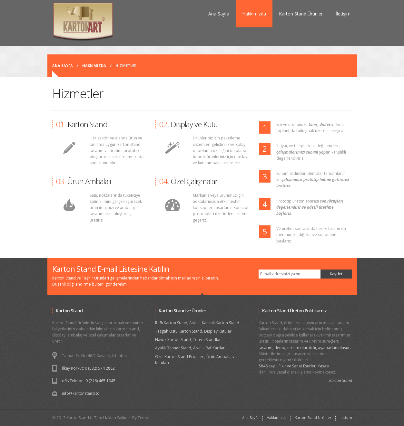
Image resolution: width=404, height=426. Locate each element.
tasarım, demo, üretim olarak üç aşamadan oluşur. (305, 347)
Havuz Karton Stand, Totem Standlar (188, 339)
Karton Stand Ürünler (301, 14)
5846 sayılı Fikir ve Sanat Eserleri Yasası (294, 366)
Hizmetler (126, 65)
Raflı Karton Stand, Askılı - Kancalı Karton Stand (197, 323)
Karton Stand (340, 380)
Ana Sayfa (218, 14)
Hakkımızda (254, 14)
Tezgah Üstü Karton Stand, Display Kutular (193, 331)
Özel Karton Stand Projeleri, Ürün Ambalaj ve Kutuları (196, 359)
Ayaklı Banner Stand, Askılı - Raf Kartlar (190, 348)
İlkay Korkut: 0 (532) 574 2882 (88, 368)
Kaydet (336, 274)
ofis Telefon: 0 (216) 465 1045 (88, 380)
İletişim (343, 14)
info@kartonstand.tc (80, 393)
